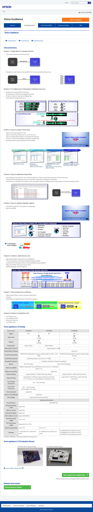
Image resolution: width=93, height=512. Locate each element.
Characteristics (11, 41)
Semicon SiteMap (85, 12)
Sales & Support (75, 20)
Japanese (41, 505)
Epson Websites (31, 505)
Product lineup (25, 41)
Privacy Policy (7, 505)
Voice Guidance (13, 19)
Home (4, 11)
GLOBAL (67, 2)
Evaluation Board (38, 41)
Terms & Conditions (18, 505)
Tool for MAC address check (15, 468)
